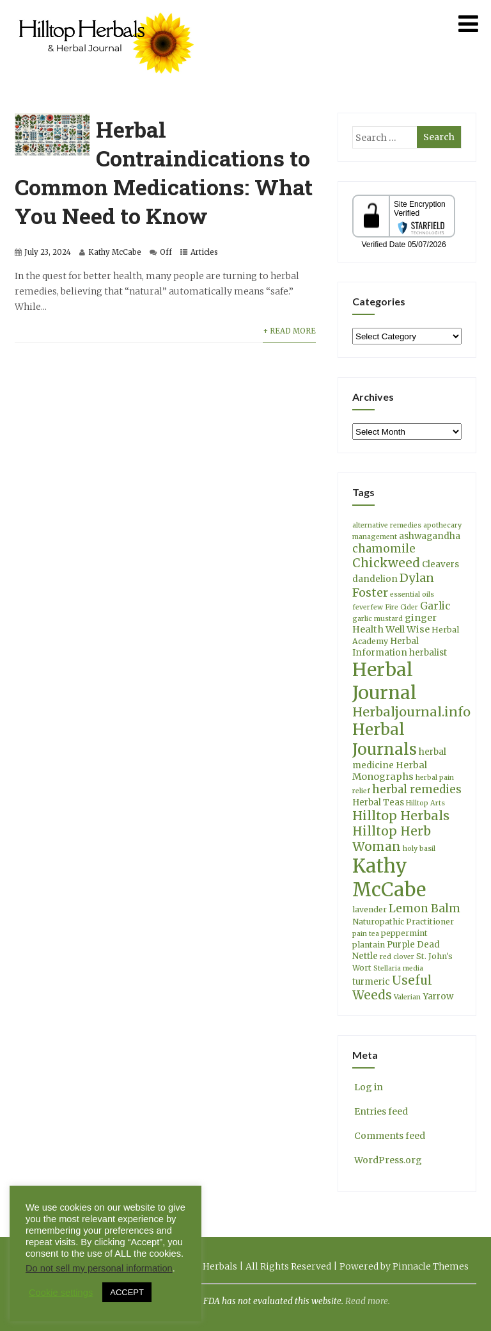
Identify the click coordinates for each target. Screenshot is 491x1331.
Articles (204, 252)
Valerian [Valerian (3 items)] (407, 997)
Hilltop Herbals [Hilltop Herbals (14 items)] (400, 815)
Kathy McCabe (114, 252)
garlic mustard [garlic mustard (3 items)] (377, 619)
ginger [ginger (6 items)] (421, 618)
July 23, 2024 (47, 252)
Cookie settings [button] (61, 1292)
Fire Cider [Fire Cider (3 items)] (401, 607)
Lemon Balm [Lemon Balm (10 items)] (424, 908)
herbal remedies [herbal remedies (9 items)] (417, 789)
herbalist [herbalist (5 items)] (428, 652)
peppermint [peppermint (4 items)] (404, 933)
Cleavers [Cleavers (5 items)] (440, 564)
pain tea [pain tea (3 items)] (365, 934)
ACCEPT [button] (127, 1292)
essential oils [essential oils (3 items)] (412, 594)
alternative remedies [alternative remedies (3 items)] (386, 525)
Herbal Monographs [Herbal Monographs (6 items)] (389, 770)
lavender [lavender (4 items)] (369, 909)
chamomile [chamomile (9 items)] (384, 549)
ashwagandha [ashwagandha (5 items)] (429, 536)
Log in (367, 1087)
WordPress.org (387, 1160)
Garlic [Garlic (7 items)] (435, 606)
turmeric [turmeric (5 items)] (371, 981)
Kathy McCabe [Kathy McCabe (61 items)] (389, 877)
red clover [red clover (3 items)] (397, 957)
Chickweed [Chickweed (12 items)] (386, 563)
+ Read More (289, 331)
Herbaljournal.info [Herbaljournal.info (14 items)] (411, 712)
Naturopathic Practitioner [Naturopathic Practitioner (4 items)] (403, 921)
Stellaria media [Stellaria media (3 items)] (398, 968)
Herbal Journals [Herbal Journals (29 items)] (384, 739)
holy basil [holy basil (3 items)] (419, 848)
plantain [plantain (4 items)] (368, 944)
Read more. (367, 1301)
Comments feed (388, 1135)
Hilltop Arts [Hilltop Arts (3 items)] (425, 803)
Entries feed (380, 1111)
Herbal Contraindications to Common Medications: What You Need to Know (164, 172)
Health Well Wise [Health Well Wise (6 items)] (391, 629)
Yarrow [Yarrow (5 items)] (438, 996)
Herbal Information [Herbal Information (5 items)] (385, 647)
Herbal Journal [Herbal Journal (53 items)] (384, 681)
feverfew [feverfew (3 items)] (367, 607)
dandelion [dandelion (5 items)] (375, 579)
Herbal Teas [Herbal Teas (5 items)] (378, 802)
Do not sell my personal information (99, 1268)
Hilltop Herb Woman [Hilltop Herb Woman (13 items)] (391, 838)
